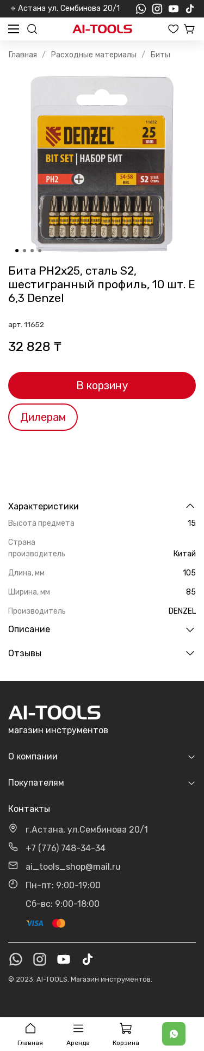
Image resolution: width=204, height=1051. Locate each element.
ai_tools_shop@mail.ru (73, 867)
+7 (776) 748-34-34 (66, 848)
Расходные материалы (94, 55)
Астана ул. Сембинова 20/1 (65, 8)
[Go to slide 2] (24, 250)
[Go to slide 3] (32, 250)
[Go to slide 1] (16, 250)
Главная (22, 55)
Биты (160, 55)
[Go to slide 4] (39, 250)
